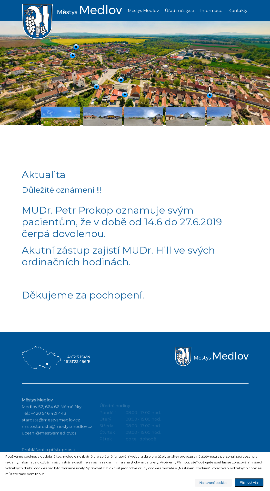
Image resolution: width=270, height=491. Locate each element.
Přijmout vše (249, 482)
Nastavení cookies (213, 483)
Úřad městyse (179, 10)
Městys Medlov (143, 10)
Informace (211, 10)
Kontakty (238, 10)
